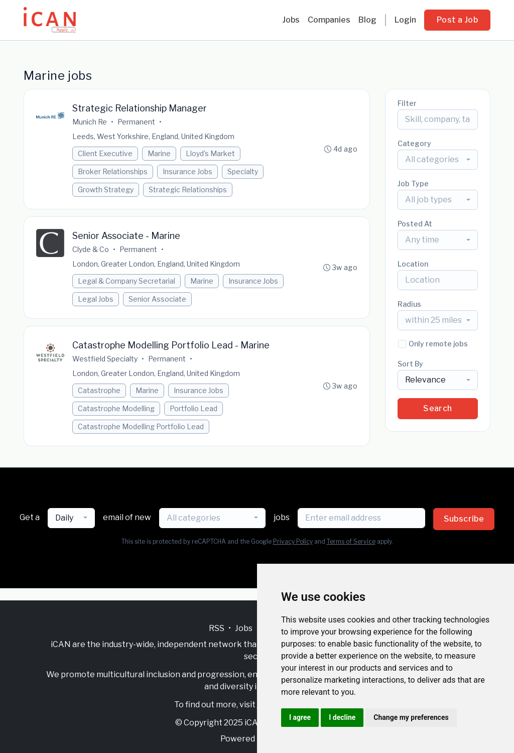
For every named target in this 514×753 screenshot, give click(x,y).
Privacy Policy (293, 541)
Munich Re (89, 121)
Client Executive (105, 153)
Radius (409, 304)
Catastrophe (99, 390)
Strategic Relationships (188, 189)
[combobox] (438, 160)
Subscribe (464, 519)
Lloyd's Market (210, 153)
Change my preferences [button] (410, 717)
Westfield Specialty (105, 358)
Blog (367, 20)
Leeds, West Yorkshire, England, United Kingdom (153, 136)
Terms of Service (351, 541)
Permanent (136, 121)
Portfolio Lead (193, 408)
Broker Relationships (113, 171)
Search (437, 408)
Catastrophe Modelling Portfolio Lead (141, 426)
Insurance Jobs (187, 171)
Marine (159, 153)
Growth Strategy (106, 189)
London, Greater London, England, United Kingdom (156, 264)
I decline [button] (342, 717)
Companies (329, 20)
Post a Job (457, 20)
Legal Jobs (95, 299)
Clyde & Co (90, 249)
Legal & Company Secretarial (126, 281)
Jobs (291, 20)
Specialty (242, 171)
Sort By (410, 363)
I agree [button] (300, 717)
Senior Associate (157, 299)
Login (405, 20)
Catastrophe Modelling (116, 408)
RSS (216, 628)
